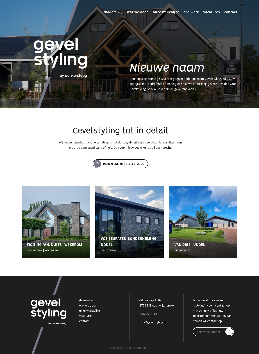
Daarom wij (113, 12)
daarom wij (86, 300)
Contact (230, 12)
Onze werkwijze (166, 12)
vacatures (85, 316)
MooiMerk (142, 348)
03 (140, 314)
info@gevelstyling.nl (152, 322)
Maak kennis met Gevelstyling (119, 163)
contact (84, 321)
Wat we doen (138, 12)
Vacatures (211, 12)
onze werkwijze (89, 311)
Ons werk (191, 12)
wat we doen (88, 305)
